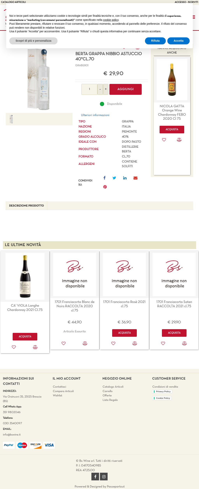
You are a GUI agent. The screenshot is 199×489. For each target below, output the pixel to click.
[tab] (26, 205)
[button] (39, 78)
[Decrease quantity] (100, 89)
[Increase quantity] (105, 89)
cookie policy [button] (111, 19)
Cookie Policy (163, 398)
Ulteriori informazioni (95, 115)
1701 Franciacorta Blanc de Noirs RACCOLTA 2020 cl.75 (74, 306)
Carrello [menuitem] (108, 391)
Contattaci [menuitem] (59, 386)
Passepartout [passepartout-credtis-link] (116, 486)
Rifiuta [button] (155, 40)
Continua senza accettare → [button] (172, 8)
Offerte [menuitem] (107, 395)
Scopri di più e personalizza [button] (33, 40)
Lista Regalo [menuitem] (110, 400)
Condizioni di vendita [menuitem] (165, 386)
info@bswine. (11, 434)
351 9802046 (12, 412)
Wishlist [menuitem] (57, 395)
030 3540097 (12, 423)
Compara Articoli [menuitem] (63, 391)
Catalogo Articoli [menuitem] (113, 386)
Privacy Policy (163, 391)
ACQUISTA (25, 336)
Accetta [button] (178, 40)
